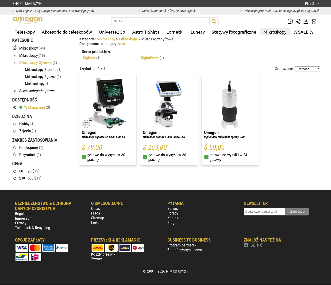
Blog (170, 222)
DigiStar (91, 57)
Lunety (198, 32)
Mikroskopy (274, 32)
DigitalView (152, 57)
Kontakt (173, 217)
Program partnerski (182, 245)
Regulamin (23, 213)
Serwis (172, 208)
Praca (95, 213)
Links (95, 222)
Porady (172, 213)
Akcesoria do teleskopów (67, 32)
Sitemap (97, 217)
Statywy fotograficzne (234, 32)
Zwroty (96, 259)
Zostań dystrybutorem (184, 249)
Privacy (20, 223)
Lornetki (175, 32)
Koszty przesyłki (103, 254)
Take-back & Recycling (32, 227)
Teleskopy (25, 32)
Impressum (24, 218)
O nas (95, 208)
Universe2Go (112, 32)
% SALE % (303, 32)
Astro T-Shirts (145, 32)
